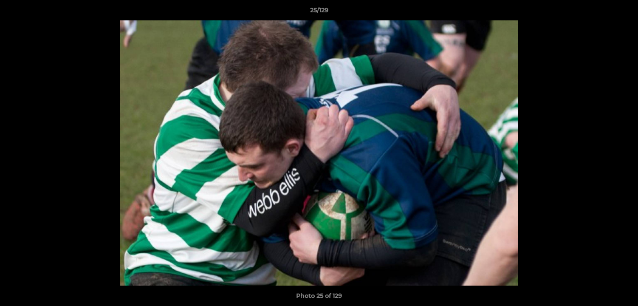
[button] (623, 12)
